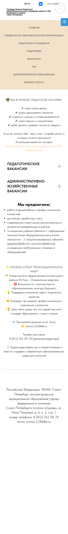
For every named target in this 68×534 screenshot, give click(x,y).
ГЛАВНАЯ (34, 27)
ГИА (34, 66)
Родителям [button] (34, 51)
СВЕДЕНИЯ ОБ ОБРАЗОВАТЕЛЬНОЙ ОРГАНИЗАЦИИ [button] (34, 35)
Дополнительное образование (34, 74)
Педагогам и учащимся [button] (34, 43)
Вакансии (34, 59)
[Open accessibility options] (64, 22)
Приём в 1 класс (34, 82)
